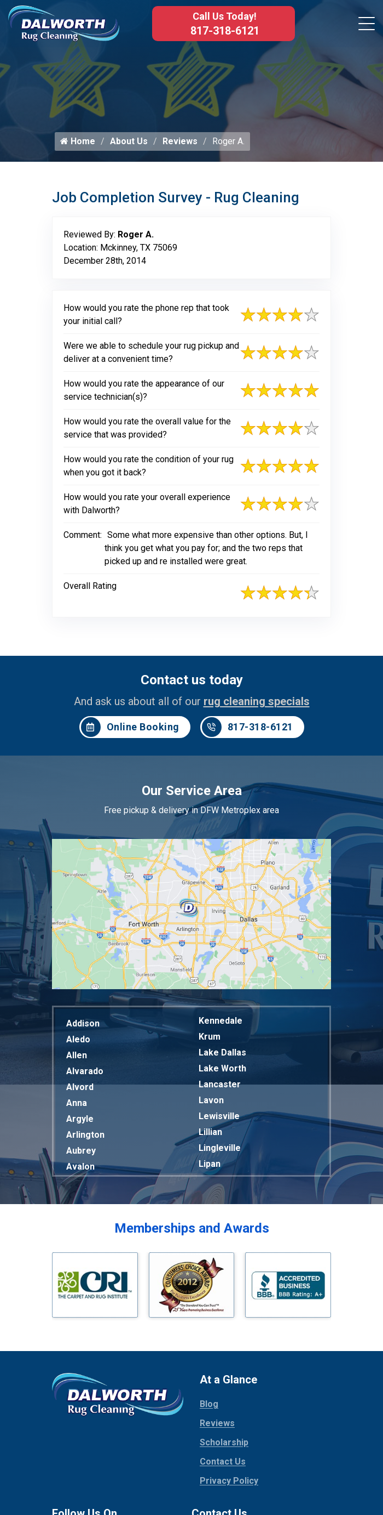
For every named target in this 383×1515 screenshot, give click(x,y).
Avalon (80, 1169)
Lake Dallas (222, 1055)
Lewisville (219, 1119)
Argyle (80, 1121)
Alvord (80, 1090)
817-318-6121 (224, 30)
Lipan (209, 1166)
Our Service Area (192, 793)
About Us (129, 144)
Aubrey (81, 1153)
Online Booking (130, 730)
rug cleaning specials (257, 704)
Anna (76, 1105)
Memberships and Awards (191, 1231)
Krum (209, 1039)
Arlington (85, 1137)
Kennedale (220, 1023)
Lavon (211, 1103)
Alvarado (84, 1074)
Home (77, 144)
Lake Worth (222, 1071)
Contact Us (223, 1464)
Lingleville (220, 1150)
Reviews (180, 144)
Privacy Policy (229, 1483)
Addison (83, 1026)
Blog (209, 1406)
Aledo (78, 1042)
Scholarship (224, 1445)
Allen (76, 1058)
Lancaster (220, 1087)
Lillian (210, 1135)
